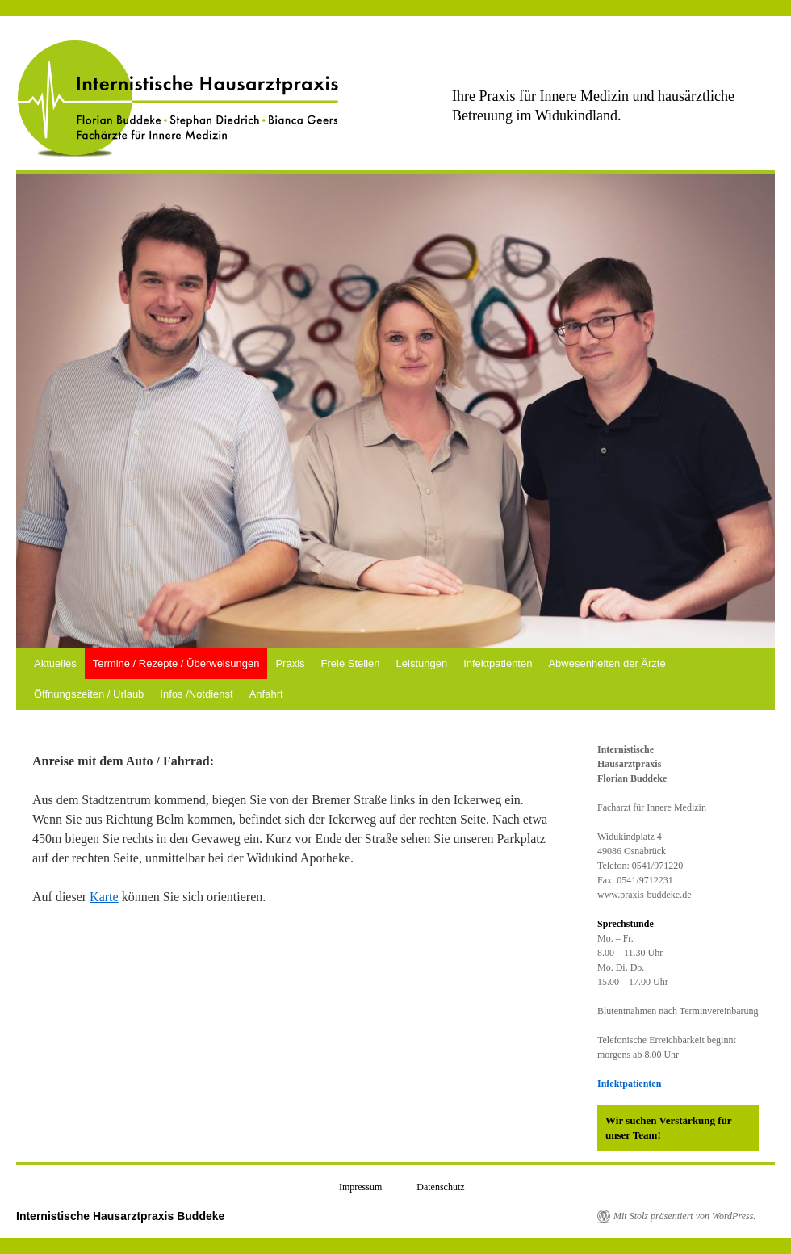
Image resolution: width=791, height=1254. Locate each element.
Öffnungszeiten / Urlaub (89, 694)
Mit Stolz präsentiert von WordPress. (684, 1216)
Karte (104, 897)
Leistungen (422, 663)
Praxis (289, 663)
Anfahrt (266, 694)
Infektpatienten (497, 663)
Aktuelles (55, 663)
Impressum (360, 1187)
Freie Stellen (350, 663)
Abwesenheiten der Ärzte (606, 663)
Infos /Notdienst (196, 694)
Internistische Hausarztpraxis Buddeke (120, 1216)
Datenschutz (440, 1187)
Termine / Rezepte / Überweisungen (176, 663)
